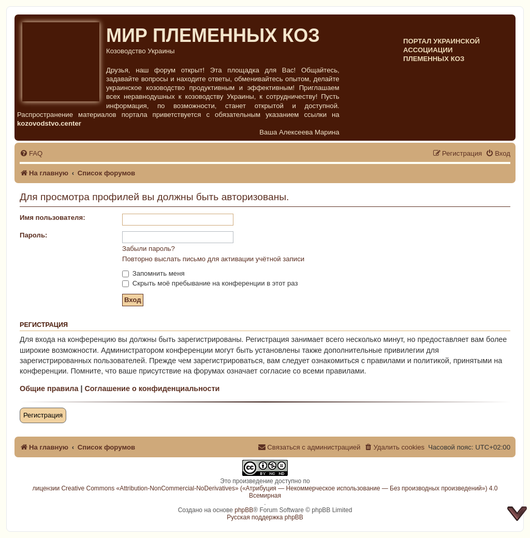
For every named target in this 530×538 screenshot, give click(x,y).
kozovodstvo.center (49, 123)
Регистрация (43, 415)
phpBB (243, 510)
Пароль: (33, 235)
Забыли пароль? (148, 248)
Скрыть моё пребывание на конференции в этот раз (210, 283)
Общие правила (49, 388)
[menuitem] (31, 153)
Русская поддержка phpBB (265, 517)
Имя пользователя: (52, 217)
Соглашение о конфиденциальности (151, 388)
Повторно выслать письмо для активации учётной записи (213, 259)
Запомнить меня (153, 273)
